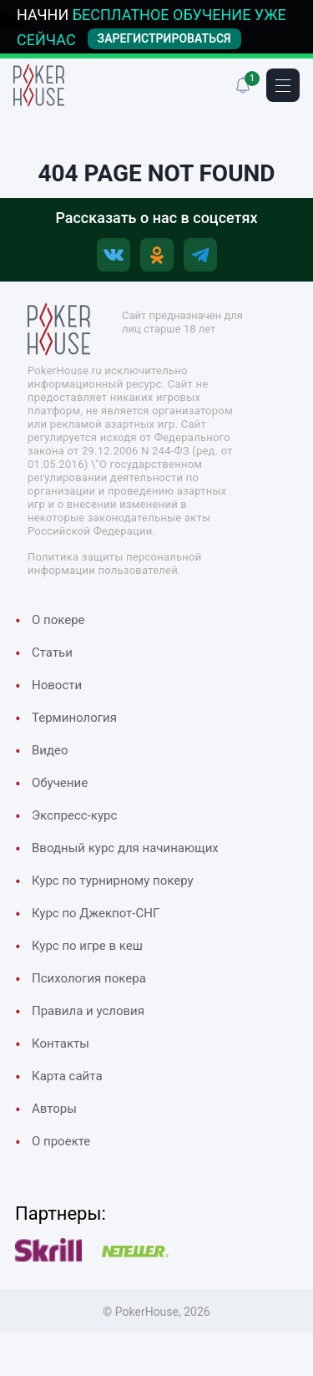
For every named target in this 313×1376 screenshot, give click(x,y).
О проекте (61, 1141)
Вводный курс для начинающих (125, 848)
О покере (58, 619)
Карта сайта (67, 1076)
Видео (50, 750)
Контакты (60, 1043)
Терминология (74, 717)
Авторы (54, 1108)
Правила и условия (88, 1010)
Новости (57, 685)
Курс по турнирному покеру (113, 880)
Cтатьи (52, 652)
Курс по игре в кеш (87, 945)
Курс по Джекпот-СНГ (95, 913)
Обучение (60, 782)
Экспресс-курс (74, 815)
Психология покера (89, 978)
